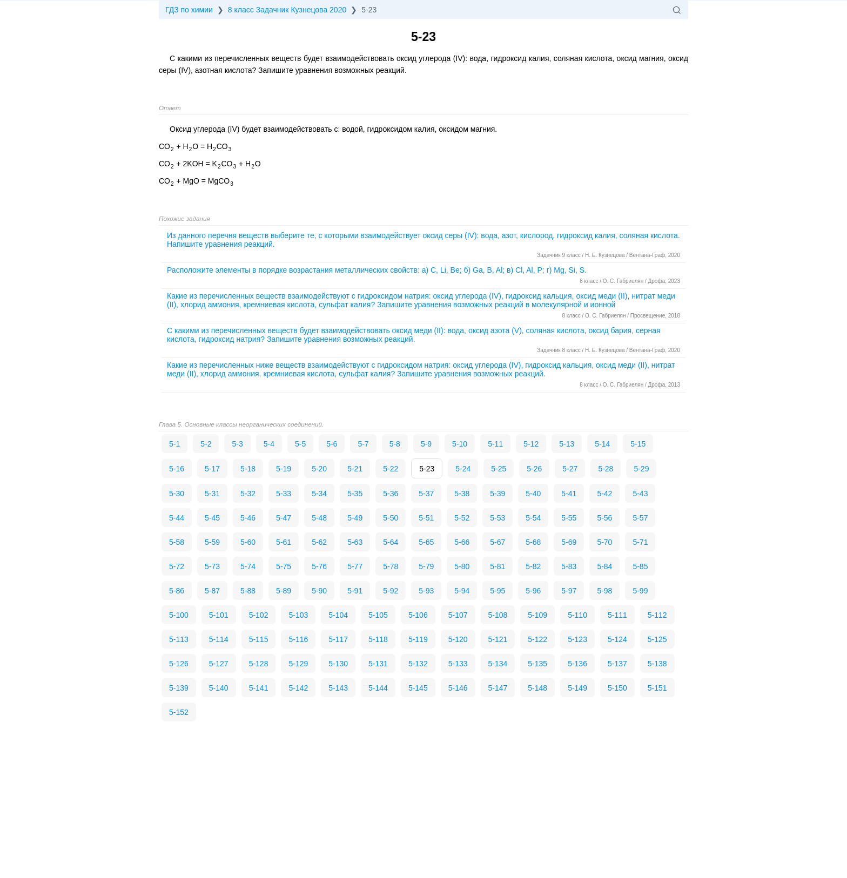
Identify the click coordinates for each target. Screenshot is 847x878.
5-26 (534, 468)
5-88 (248, 590)
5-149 (577, 688)
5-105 (378, 615)
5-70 (604, 542)
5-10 (459, 444)
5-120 (458, 639)
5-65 (426, 542)
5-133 (458, 663)
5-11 (495, 444)
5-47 (283, 518)
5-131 (378, 663)
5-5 (300, 444)
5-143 (338, 688)
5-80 (461, 566)
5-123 (577, 639)
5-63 (354, 542)
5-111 (617, 615)
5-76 (319, 566)
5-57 (640, 518)
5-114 (218, 639)
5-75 (283, 566)
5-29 (641, 468)
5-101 (218, 615)
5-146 (458, 688)
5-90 (319, 590)
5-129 (298, 663)
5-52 (461, 518)
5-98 (604, 590)
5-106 (418, 615)
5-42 (604, 493)
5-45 (212, 518)
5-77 (354, 566)
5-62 (319, 542)
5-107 (458, 615)
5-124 (617, 639)
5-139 (179, 688)
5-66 (461, 542)
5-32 (248, 493)
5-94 (461, 590)
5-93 (426, 590)
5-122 (537, 639)
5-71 (640, 542)
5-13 (566, 444)
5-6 (331, 444)
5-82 (533, 566)
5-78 (390, 566)
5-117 (338, 639)
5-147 (498, 688)
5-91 (354, 590)
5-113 (179, 639)
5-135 (537, 663)
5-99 (640, 590)
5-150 (617, 688)
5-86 (176, 590)
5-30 (176, 493)
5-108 (498, 615)
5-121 (498, 639)
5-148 (537, 688)
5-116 (298, 639)
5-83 (568, 566)
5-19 (283, 468)
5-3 (237, 444)
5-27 (569, 468)
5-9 (426, 444)
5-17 (212, 468)
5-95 (497, 590)
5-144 (378, 688)
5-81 (497, 566)
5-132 (418, 663)
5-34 (319, 493)
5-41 (568, 493)
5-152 (179, 712)
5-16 (176, 468)
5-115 (258, 639)
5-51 (426, 518)
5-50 (390, 518)
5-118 (378, 639)
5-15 (638, 444)
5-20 (319, 468)
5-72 (176, 566)
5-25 (498, 468)
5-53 (497, 518)
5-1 (174, 444)
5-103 (298, 615)
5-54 (533, 518)
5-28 (605, 468)
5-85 (640, 566)
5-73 (212, 566)
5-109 (537, 615)
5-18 (248, 468)
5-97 (568, 590)
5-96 (533, 590)
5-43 (640, 493)
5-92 (390, 590)
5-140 (218, 688)
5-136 (577, 663)
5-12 (531, 444)
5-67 (497, 542)
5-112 (657, 615)
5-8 (394, 444)
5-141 (258, 688)
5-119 (418, 639)
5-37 (426, 493)
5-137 (617, 663)
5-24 (462, 468)
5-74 (248, 566)
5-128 (258, 663)
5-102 (258, 615)
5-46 (248, 518)
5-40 (533, 493)
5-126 (179, 663)
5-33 (283, 493)
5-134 (498, 663)
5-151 (657, 688)
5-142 (298, 688)
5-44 (176, 518)
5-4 (269, 444)
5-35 (354, 493)
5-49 (354, 518)
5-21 (354, 468)
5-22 (390, 468)
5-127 (218, 663)
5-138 (657, 663)
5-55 (568, 518)
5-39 (497, 493)
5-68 (533, 542)
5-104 (338, 615)
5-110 (577, 615)
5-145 (418, 688)
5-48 (319, 518)
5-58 (176, 542)
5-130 (338, 663)
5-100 (179, 615)
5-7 (363, 444)
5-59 (212, 542)
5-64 (390, 542)
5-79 (426, 566)
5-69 (568, 542)
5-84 (604, 566)
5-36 (390, 493)
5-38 (461, 493)
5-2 (205, 444)
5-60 (248, 542)
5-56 (604, 518)
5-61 (283, 542)
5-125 (657, 639)
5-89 (283, 590)
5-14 (602, 444)
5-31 (212, 493)
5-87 (212, 590)
